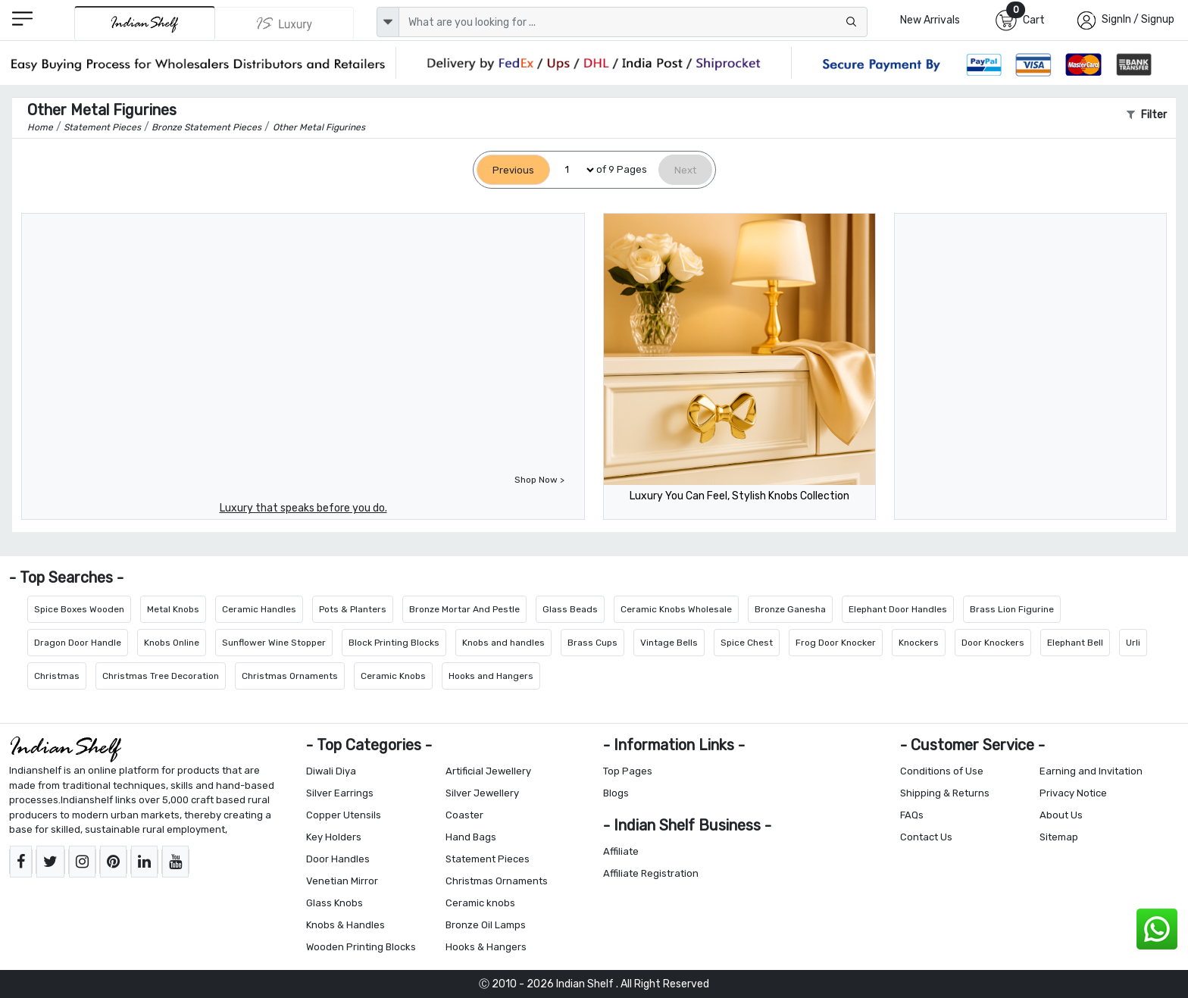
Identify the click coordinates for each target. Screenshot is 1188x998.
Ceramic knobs (480, 903)
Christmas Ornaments (290, 676)
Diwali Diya (331, 771)
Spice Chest (747, 642)
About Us (1061, 815)
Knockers (919, 642)
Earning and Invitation (1091, 771)
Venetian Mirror (342, 881)
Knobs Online (171, 642)
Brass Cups (592, 642)
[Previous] (513, 170)
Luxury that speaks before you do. (303, 508)
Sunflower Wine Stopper (274, 642)
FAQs (912, 815)
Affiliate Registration (651, 873)
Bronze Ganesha (790, 609)
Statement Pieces (488, 859)
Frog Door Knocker (836, 642)
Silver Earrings (340, 793)
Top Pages (627, 771)
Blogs (616, 793)
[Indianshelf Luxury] (285, 23)
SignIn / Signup (1138, 19)
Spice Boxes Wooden (79, 609)
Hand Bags (471, 837)
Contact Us (926, 837)
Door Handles (338, 859)
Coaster (464, 815)
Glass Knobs (334, 903)
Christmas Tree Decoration (160, 676)
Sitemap (1059, 837)
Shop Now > (539, 479)
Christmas (57, 676)
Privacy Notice (1073, 793)
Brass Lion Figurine (1012, 609)
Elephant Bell (1075, 642)
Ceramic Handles (259, 609)
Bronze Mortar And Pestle (464, 609)
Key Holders (333, 837)
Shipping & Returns (944, 793)
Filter (1147, 114)
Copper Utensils (343, 815)
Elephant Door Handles (898, 609)
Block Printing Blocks (394, 642)
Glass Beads (570, 609)
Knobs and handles (503, 642)
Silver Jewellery (482, 793)
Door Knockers (992, 642)
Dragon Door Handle (77, 642)
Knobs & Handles (345, 925)
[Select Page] (573, 170)
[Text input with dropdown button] (633, 22)
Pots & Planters (352, 609)
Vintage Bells (669, 642)
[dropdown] (388, 22)
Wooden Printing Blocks (361, 947)
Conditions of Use (941, 771)
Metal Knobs (173, 609)
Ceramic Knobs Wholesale (676, 609)
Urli (1133, 642)
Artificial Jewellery (488, 771)
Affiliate (621, 851)
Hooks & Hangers (486, 947)
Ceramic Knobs (393, 676)
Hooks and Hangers (491, 676)
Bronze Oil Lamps (486, 925)
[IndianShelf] (144, 23)
